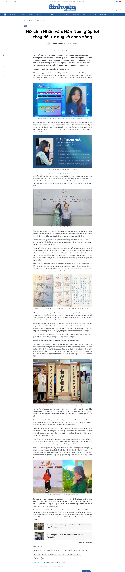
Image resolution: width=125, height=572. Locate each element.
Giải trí (52, 14)
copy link (62, 51)
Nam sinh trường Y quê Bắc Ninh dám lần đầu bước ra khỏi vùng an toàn (68, 526)
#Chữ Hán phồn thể (80, 550)
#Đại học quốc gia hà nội (71, 554)
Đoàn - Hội (13, 14)
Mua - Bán (103, 14)
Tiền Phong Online (54, 1)
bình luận (70, 51)
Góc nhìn (38, 14)
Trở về (4, 76)
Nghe (4, 56)
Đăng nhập (36, 562)
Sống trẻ (22, 14)
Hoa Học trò (81, 1)
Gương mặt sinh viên (63, 14)
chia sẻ (54, 51)
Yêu (46, 14)
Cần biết (112, 14)
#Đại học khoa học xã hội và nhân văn (47, 554)
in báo (66, 51)
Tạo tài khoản (48, 562)
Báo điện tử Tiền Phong (62, 7)
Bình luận (4, 71)
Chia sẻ (4, 61)
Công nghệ (76, 14)
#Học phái (67, 550)
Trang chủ (5, 14)
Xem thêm (120, 14)
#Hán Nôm (37, 550)
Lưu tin (4, 66)
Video (84, 14)
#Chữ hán (47, 550)
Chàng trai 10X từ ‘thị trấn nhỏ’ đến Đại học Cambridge (65, 536)
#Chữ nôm (57, 550)
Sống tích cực (93, 14)
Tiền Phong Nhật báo (68, 1)
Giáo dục (30, 14)
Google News (25, 25)
